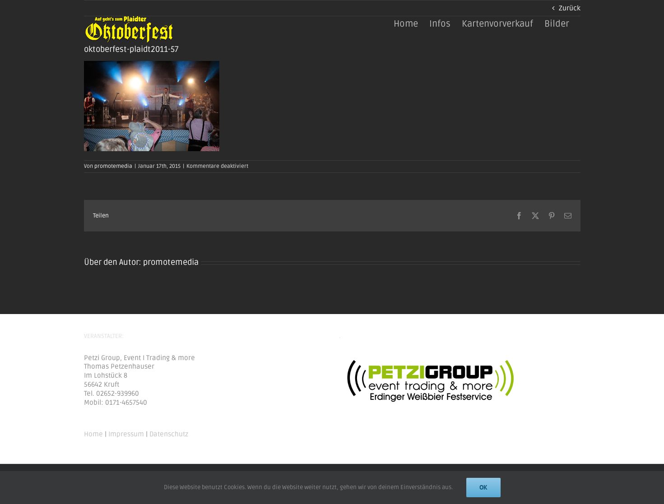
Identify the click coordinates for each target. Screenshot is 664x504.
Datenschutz (168, 434)
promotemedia (113, 166)
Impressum (126, 434)
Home (93, 434)
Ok (483, 487)
